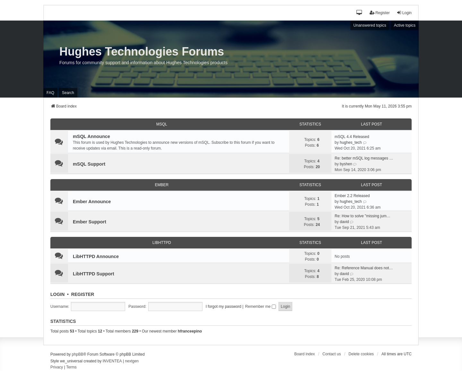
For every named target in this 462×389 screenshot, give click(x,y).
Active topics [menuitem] (404, 25)
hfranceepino (190, 331)
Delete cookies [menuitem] (361, 354)
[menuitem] (56, 367)
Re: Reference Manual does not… (364, 268)
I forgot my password (223, 306)
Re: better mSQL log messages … (364, 158)
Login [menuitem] (404, 12)
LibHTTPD (161, 242)
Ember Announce (92, 201)
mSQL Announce (91, 136)
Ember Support (89, 221)
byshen (346, 164)
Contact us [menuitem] (331, 354)
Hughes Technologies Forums (141, 51)
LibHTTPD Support (93, 273)
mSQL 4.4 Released (352, 136)
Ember (162, 185)
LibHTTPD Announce (96, 256)
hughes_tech (351, 142)
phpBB (77, 354)
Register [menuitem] (380, 12)
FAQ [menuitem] (50, 93)
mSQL (161, 124)
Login (57, 294)
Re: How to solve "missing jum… (362, 216)
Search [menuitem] (68, 93)
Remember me (260, 306)
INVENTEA (112, 361)
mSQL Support (89, 164)
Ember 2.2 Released (352, 196)
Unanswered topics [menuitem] (370, 25)
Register (82, 294)
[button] (359, 13)
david (344, 222)
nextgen (132, 361)
